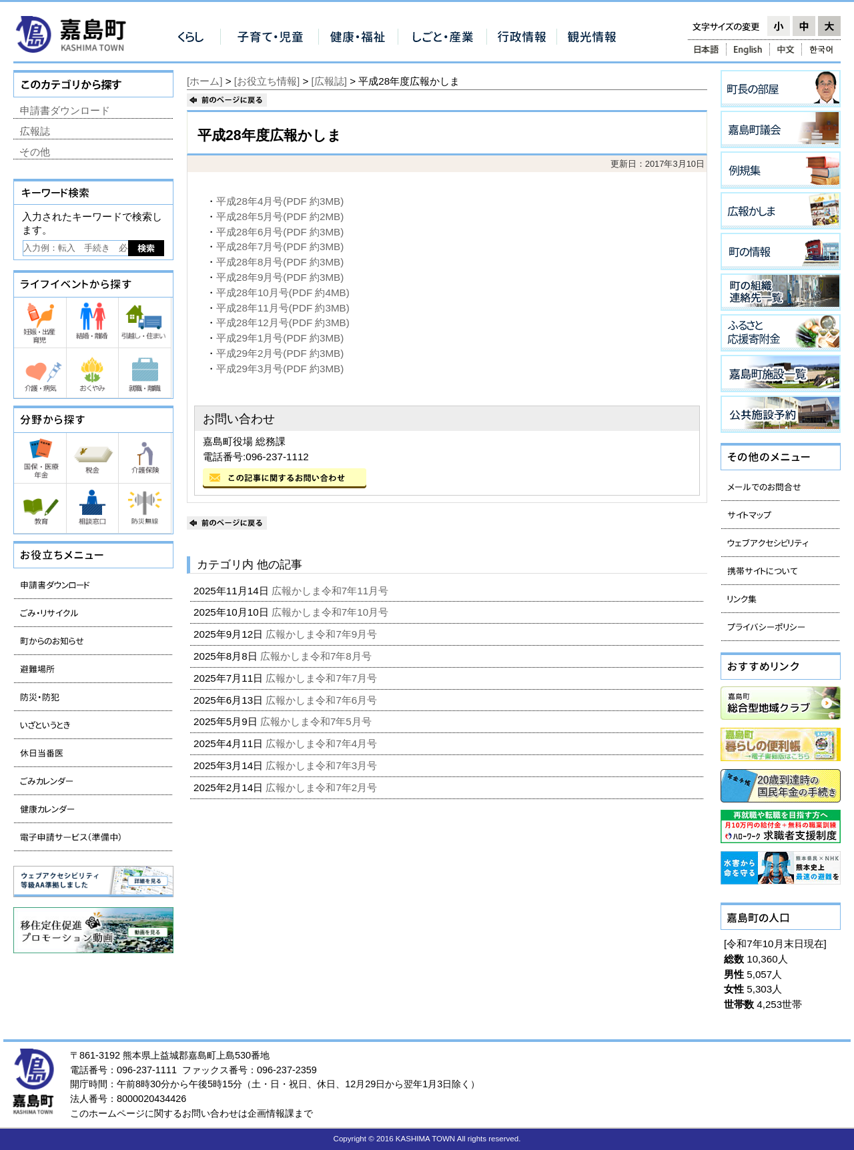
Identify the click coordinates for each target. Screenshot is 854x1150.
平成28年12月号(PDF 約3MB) (283, 322)
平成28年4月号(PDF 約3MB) (280, 201)
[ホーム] (204, 81)
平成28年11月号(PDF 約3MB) (283, 308)
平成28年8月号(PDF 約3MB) (280, 261)
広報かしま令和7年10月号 (332, 612)
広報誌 (35, 131)
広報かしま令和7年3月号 (323, 765)
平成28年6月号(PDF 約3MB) (280, 231)
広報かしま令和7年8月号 (317, 656)
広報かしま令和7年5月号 (317, 721)
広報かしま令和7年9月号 (323, 634)
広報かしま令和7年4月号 (323, 743)
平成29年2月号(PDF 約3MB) (280, 353)
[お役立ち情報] (267, 81)
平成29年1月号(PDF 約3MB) (280, 338)
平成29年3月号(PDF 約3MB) (280, 368)
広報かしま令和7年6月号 (323, 700)
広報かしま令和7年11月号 (332, 590)
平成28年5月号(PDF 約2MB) (280, 216)
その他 (35, 151)
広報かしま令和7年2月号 (323, 787)
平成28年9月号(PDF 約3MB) (280, 277)
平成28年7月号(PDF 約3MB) (280, 246)
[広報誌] (329, 81)
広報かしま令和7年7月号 (323, 678)
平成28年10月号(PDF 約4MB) (283, 292)
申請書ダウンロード (65, 110)
